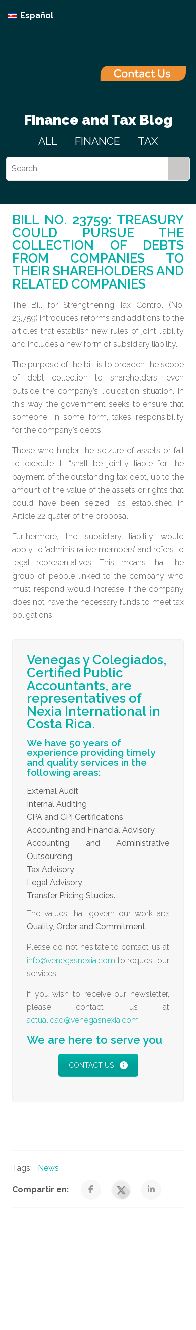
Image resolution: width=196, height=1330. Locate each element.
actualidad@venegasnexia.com (83, 1020)
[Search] (87, 168)
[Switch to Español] (30, 16)
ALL (47, 141)
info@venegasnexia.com (71, 960)
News (48, 1168)
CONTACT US (98, 1065)
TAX (148, 141)
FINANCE (97, 141)
